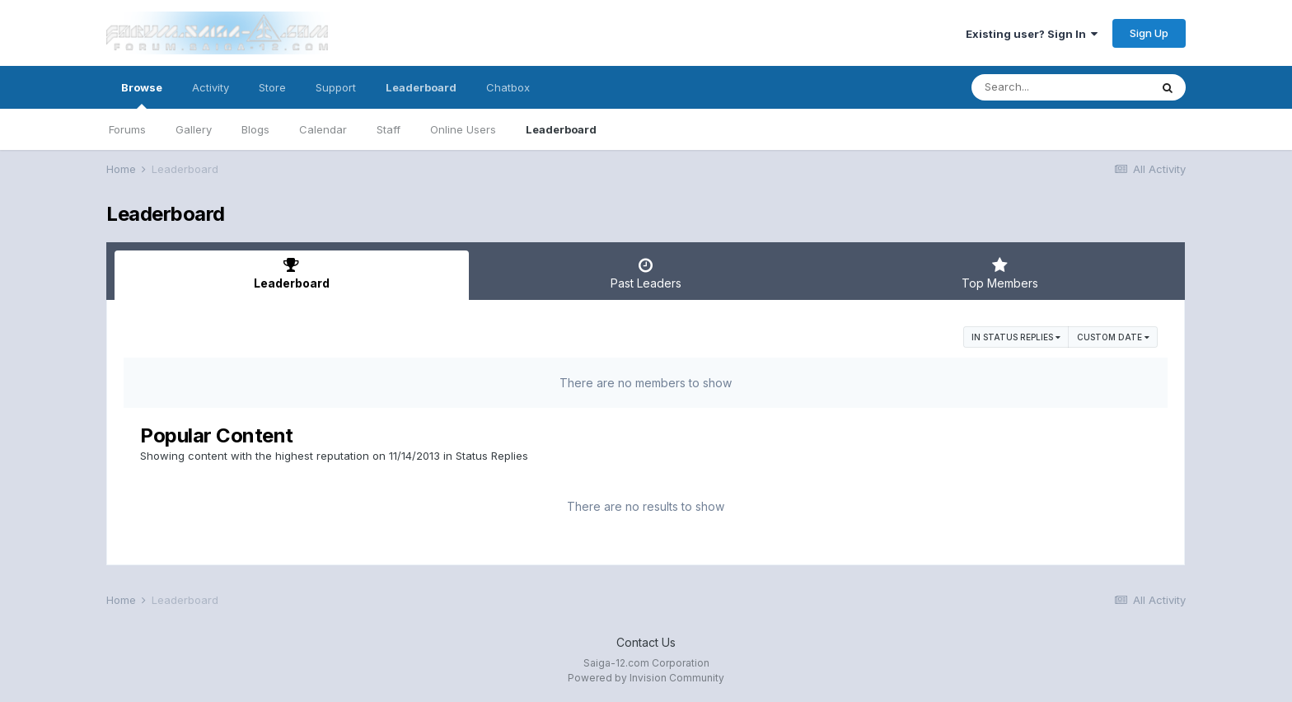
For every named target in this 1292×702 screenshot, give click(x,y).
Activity (210, 87)
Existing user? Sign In (1032, 33)
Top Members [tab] (999, 273)
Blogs (255, 129)
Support (336, 87)
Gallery (194, 129)
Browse (141, 95)
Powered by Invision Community (646, 678)
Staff (388, 129)
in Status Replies (1015, 337)
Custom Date (1113, 337)
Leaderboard (561, 129)
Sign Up (1149, 33)
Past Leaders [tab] (646, 273)
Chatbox (508, 87)
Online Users (463, 129)
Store (272, 87)
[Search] (1060, 87)
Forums (127, 129)
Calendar (323, 129)
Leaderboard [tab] (291, 273)
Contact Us (646, 642)
